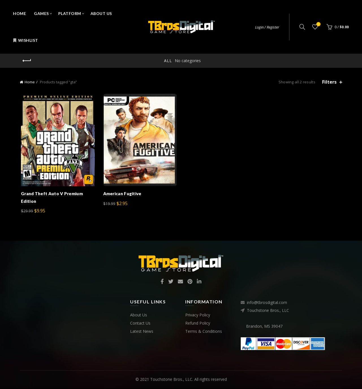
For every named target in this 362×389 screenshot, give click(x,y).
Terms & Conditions (203, 332)
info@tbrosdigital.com (267, 303)
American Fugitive (122, 194)
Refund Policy (197, 324)
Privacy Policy (197, 315)
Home (19, 13)
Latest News (141, 332)
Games (41, 13)
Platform (69, 13)
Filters (329, 82)
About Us (101, 13)
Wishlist (25, 40)
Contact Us (140, 324)
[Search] (302, 27)
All (168, 60)
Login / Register (267, 27)
